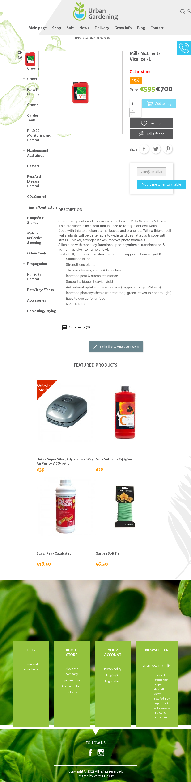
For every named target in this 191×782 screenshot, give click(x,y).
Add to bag (159, 103)
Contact (157, 28)
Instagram (101, 752)
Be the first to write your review (116, 346)
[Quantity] (135, 103)
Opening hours (71, 680)
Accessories (36, 300)
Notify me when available (161, 184)
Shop (56, 28)
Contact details (72, 686)
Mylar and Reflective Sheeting (34, 238)
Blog (141, 28)
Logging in (112, 675)
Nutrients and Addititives (37, 153)
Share (144, 149)
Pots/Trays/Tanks (40, 290)
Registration (113, 681)
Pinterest (167, 149)
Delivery (102, 28)
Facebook (90, 752)
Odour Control (38, 253)
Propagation (37, 264)
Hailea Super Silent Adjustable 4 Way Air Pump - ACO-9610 (65, 461)
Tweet (156, 149)
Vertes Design (104, 776)
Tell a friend (151, 133)
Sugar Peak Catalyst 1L (54, 553)
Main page (38, 28)
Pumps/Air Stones (35, 220)
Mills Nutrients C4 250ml (114, 459)
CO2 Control (36, 197)
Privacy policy (112, 669)
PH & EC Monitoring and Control (39, 135)
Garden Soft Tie (107, 553)
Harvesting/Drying (41, 311)
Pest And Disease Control (34, 181)
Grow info (123, 28)
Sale (70, 28)
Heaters (33, 166)
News (84, 28)
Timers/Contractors (41, 207)
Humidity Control (34, 277)
